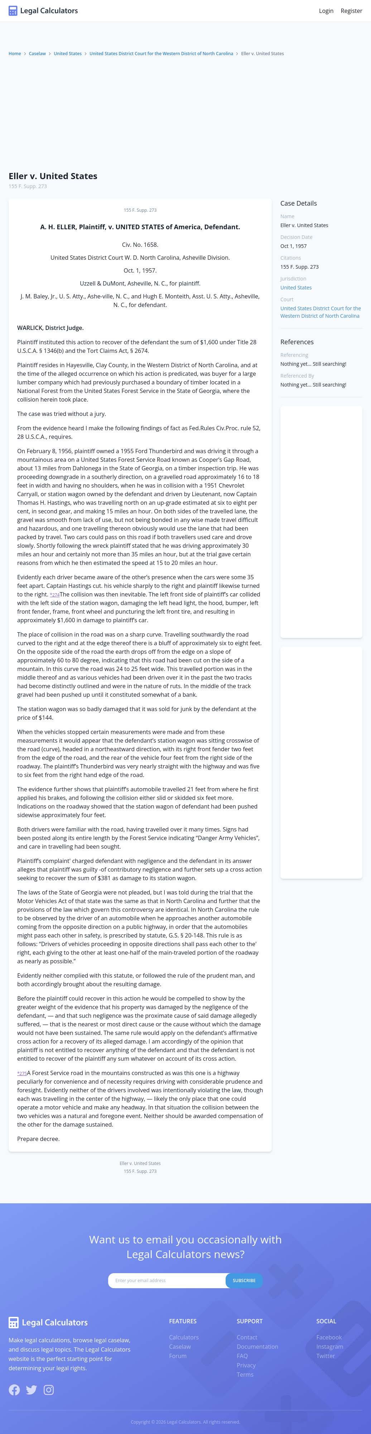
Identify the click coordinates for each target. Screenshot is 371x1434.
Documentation (257, 1347)
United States (68, 54)
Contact (247, 1337)
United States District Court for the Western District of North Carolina (161, 54)
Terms (245, 1374)
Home (15, 54)
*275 (22, 1073)
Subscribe (244, 1280)
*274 (54, 595)
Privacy (246, 1365)
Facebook (329, 1337)
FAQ (242, 1356)
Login (326, 11)
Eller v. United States (53, 176)
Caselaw (37, 54)
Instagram (329, 1347)
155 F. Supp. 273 (28, 186)
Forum (178, 1356)
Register (351, 11)
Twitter (325, 1356)
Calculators (184, 1337)
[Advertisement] (185, 111)
